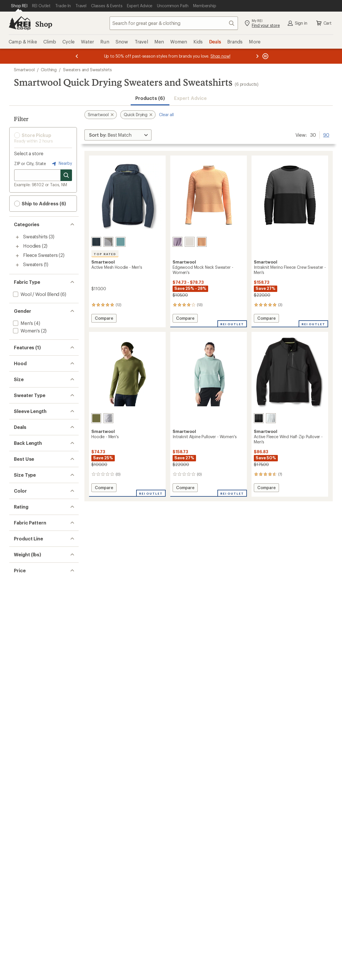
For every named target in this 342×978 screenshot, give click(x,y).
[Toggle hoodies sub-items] (17, 246)
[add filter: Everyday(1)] (26, 902)
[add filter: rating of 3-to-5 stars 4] (39, 829)
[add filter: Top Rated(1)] (27, 382)
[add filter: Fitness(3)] (24, 652)
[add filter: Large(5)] (22, 485)
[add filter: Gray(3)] (24, 755)
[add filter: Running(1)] (25, 667)
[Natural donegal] (190, 242)
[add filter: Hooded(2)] (25, 426)
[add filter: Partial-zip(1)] (26, 521)
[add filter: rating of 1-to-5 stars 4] (39, 844)
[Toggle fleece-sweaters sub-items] (17, 255)
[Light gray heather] (108, 242)
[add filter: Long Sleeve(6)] (29, 558)
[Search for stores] (66, 175)
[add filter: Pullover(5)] (25, 529)
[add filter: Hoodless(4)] (26, 418)
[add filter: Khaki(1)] (25, 771)
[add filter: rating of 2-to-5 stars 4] (39, 837)
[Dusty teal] (120, 242)
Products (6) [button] (150, 98)
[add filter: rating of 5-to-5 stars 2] (39, 814)
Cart (323, 23)
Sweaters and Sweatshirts (87, 69)
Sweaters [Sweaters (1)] (33, 264)
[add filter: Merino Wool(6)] (29, 374)
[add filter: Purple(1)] (27, 786)
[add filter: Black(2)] (25, 740)
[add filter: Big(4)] (19, 711)
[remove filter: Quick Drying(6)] (30, 359)
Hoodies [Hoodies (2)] (32, 245)
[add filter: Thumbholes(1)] (30, 389)
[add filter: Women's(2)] (26, 330)
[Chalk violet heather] (177, 242)
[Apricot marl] (202, 242)
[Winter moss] (96, 418)
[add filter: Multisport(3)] (27, 660)
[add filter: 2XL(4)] (20, 455)
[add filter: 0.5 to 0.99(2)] (28, 938)
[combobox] (174, 23)
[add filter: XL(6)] (19, 493)
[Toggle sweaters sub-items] (17, 265)
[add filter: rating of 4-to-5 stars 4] (39, 822)
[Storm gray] (271, 418)
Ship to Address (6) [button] (40, 203)
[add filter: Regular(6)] (24, 704)
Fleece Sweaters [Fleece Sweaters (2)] (40, 255)
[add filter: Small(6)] (22, 470)
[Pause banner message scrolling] (265, 56)
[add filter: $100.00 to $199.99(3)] (37, 975)
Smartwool (24, 69)
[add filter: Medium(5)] (25, 477)
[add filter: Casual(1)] (23, 675)
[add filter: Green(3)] (26, 763)
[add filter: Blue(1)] (24, 748)
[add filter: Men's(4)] (22, 323)
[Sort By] (117, 134)
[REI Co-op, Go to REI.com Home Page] (20, 23)
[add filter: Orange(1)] (27, 778)
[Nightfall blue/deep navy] (96, 242)
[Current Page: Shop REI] (19, 6)
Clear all (166, 114)
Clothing (49, 69)
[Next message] (257, 56)
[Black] (259, 418)
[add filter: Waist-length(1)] (29, 616)
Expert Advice (190, 98)
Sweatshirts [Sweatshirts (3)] (35, 236)
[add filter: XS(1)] (19, 462)
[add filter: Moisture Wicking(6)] (34, 367)
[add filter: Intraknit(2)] (25, 909)
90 (326, 134)
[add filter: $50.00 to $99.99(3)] (35, 967)
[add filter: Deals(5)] (22, 587)
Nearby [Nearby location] (61, 163)
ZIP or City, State (30, 163)
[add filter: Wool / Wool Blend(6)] (35, 294)
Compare (104, 319)
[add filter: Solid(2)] (21, 873)
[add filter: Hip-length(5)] (27, 623)
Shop (43, 24)
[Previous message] (76, 56)
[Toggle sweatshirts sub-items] (17, 237)
